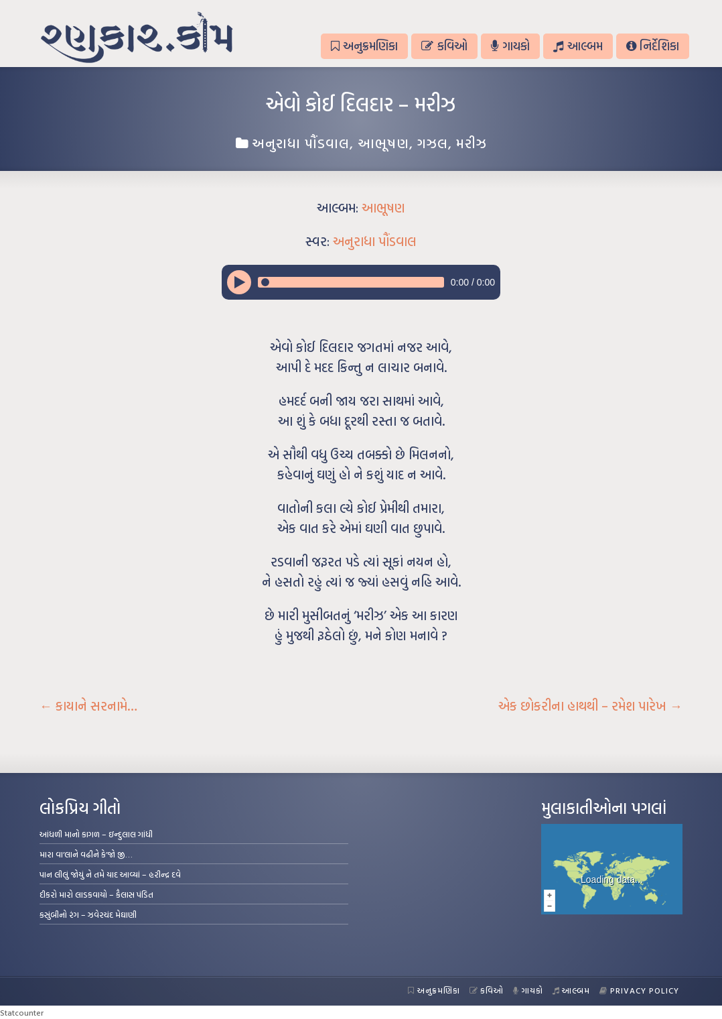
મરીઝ (471, 143)
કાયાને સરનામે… (88, 706)
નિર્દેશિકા (652, 46)
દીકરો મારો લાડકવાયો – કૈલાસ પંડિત (96, 894)
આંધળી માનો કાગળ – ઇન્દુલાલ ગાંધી (96, 834)
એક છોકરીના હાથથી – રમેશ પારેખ (590, 706)
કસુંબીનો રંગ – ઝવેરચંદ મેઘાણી (88, 914)
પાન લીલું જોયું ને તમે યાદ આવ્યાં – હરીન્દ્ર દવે (110, 874)
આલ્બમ (577, 46)
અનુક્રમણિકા (364, 46)
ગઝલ (432, 143)
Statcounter (22, 1012)
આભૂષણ (383, 143)
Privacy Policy (639, 990)
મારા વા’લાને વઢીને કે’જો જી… (86, 854)
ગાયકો (510, 46)
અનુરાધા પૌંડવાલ (301, 143)
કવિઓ (444, 46)
